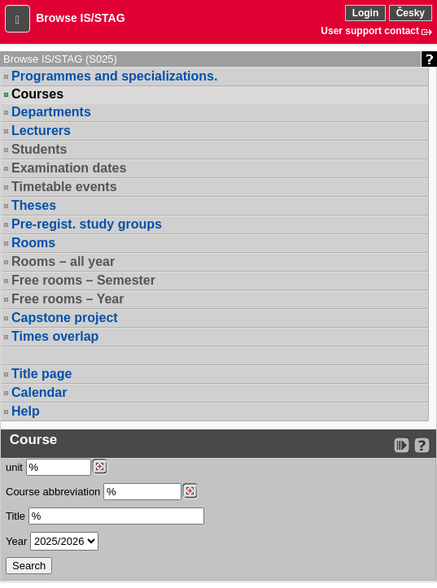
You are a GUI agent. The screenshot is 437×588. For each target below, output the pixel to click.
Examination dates (68, 168)
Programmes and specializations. (114, 76)
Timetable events (64, 187)
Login (365, 13)
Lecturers (41, 130)
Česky (410, 13)
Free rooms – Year (67, 299)
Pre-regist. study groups (86, 224)
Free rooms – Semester (83, 280)
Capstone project (64, 317)
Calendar (39, 392)
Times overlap (54, 336)
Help (25, 411)
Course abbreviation (53, 492)
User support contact (370, 31)
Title (15, 516)
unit (14, 467)
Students (39, 149)
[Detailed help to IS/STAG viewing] (421, 445)
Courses (37, 94)
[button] (17, 19)
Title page (41, 374)
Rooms (33, 243)
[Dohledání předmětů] (190, 491)
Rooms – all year (63, 261)
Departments (51, 112)
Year (16, 541)
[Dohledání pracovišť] (99, 467)
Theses (33, 205)
